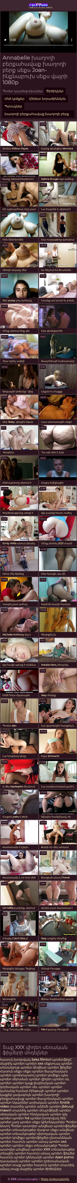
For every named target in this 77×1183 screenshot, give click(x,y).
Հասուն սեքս (11, 1071)
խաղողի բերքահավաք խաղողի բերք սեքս (37, 115)
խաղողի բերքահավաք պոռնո (29, 1097)
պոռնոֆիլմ (61, 1060)
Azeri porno (64, 1157)
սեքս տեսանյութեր (41, 1145)
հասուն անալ (39, 1153)
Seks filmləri (41, 1060)
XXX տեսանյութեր (59, 1149)
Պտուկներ (13, 106)
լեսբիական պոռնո (50, 1083)
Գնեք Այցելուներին (55, 1179)
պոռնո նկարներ (14, 1102)
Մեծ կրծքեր (14, 99)
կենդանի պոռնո (40, 1157)
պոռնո (18, 1145)
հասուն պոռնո (25, 1142)
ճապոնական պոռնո (55, 1099)
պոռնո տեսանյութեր (18, 1130)
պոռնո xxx (34, 1063)
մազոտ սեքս (48, 1130)
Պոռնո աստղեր (24, 1126)
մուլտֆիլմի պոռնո (55, 1110)
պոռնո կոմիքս (47, 1075)
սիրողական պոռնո (53, 1134)
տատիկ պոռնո (23, 1106)
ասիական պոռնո (44, 1102)
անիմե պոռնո (49, 1106)
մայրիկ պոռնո (12, 1063)
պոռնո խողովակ (44, 1118)
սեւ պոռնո (41, 1087)
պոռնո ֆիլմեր (63, 1153)
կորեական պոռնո (15, 1087)
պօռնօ (26, 1067)
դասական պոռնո (15, 1161)
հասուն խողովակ (15, 1060)
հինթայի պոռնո (42, 1091)
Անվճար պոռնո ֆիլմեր (52, 1067)
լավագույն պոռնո (28, 1095)
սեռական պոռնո (14, 1114)
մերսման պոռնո (26, 1079)
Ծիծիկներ (54, 91)
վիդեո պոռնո (52, 1079)
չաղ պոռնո (21, 1122)
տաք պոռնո (22, 1165)
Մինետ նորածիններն (47, 99)
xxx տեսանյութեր (38, 5)
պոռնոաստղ (23, 1075)
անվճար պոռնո (29, 1149)
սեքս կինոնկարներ (48, 1122)
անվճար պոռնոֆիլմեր (57, 1126)
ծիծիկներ (53, 1169)
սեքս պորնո (33, 1071)
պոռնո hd (20, 1118)
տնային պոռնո (13, 1153)
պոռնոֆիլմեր (37, 1138)
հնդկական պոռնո (45, 1114)
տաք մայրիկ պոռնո (27, 1169)
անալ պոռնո (49, 1142)
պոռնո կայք (22, 1083)
